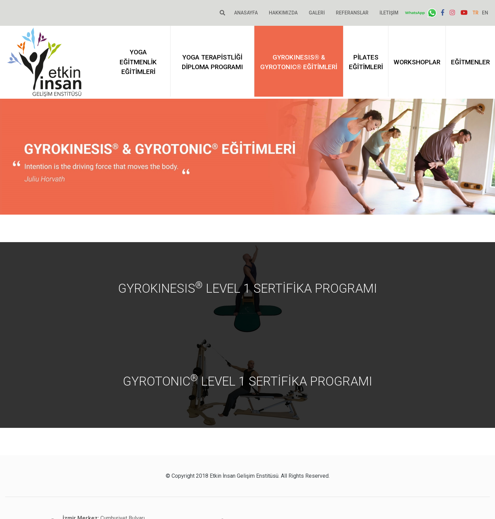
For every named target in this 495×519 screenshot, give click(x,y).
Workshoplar (417, 62)
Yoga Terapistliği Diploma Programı (212, 62)
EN (485, 12)
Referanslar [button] (352, 12)
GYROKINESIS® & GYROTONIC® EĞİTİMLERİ (298, 62)
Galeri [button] (317, 12)
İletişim (389, 12)
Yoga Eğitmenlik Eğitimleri (138, 62)
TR (475, 12)
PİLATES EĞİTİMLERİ (366, 62)
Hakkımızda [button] (283, 12)
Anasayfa (246, 12)
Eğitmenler (470, 62)
